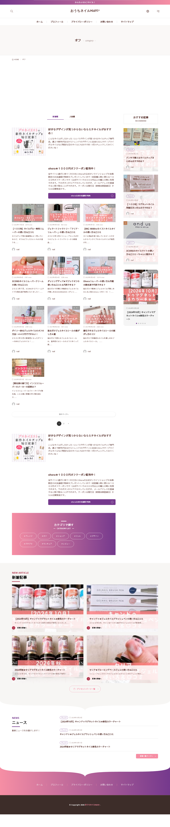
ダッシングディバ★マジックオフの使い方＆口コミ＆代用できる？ (63, 289)
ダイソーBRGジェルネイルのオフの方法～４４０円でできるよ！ (27, 341)
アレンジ (130, 193)
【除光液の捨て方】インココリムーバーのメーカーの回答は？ (27, 394)
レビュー (130, 239)
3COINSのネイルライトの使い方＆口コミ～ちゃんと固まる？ (140, 251)
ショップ (130, 150)
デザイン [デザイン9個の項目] (97, 548)
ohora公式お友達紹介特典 (80, 196)
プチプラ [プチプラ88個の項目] (31, 556)
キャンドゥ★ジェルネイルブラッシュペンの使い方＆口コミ (121, 630)
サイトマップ (127, 21)
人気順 (74, 116)
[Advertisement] (85, 88)
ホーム (39, 21)
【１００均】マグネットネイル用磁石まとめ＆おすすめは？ (140, 204)
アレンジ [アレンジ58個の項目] (31, 548)
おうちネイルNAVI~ (85, 11)
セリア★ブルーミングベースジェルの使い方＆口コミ (118, 681)
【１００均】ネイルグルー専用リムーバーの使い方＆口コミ (27, 232)
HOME (16, 59)
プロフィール (57, 21)
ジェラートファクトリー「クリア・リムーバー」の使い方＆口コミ (63, 232)
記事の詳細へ (22, 640)
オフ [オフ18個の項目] (47, 548)
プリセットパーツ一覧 (86, 701)
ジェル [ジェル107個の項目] (80, 548)
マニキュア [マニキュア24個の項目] (49, 556)
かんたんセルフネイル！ (85, 2)
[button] (125, 297)
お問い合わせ (106, 21)
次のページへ (64, 426)
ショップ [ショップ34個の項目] (63, 548)
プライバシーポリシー (81, 21)
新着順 (53, 116)
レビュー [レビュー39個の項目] (68, 556)
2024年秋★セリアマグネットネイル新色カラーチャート (45, 681)
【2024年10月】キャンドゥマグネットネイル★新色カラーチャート (140, 315)
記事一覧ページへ (146, 768)
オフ (41, 206)
